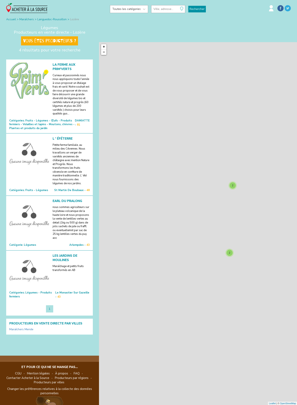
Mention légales (38, 373)
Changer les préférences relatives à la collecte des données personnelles (49, 391)
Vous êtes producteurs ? (49, 40)
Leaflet (272, 403)
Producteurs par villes (49, 382)
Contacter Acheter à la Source (27, 378)
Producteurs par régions (71, 378)
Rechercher (197, 9)
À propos (61, 373)
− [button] (104, 52)
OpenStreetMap (288, 403)
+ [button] (104, 46)
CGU (18, 373)
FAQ (76, 373)
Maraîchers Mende (21, 329)
